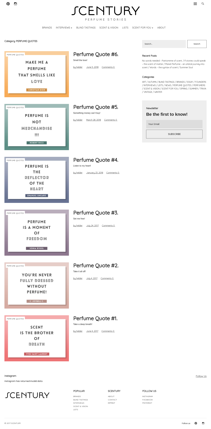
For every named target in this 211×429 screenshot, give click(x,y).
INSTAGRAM (147, 396)
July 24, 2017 (92, 225)
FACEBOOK (147, 400)
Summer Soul (186, 67)
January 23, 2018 (94, 172)
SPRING (183, 88)
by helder (77, 67)
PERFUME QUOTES (15, 54)
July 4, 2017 (91, 278)
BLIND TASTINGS (86, 27)
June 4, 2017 (92, 331)
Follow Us (201, 376)
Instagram (203, 423)
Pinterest (195, 423)
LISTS (125, 27)
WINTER (158, 92)
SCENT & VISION (108, 27)
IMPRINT (111, 403)
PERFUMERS (199, 85)
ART (144, 82)
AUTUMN (152, 82)
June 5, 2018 (92, 67)
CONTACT (112, 400)
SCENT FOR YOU (141, 27)
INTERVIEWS (63, 27)
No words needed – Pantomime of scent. (162, 60)
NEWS (168, 85)
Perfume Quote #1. (95, 318)
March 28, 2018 (93, 120)
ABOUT (161, 27)
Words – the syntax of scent (164, 67)
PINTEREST (147, 403)
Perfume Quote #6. (95, 54)
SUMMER (193, 88)
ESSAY (190, 82)
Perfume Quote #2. (95, 265)
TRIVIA (203, 88)
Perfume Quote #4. (95, 160)
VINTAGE (148, 92)
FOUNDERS (200, 82)
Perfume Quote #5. (95, 107)
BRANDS (47, 27)
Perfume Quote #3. (95, 212)
